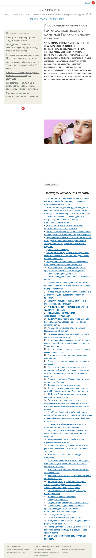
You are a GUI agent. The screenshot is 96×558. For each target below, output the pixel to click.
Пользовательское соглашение (50, 546)
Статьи (43, 19)
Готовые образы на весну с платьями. (65, 518)
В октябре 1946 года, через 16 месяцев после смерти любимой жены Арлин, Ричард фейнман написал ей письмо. (66, 256)
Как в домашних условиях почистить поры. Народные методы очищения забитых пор (22, 48)
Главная (33, 19)
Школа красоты (48, 10)
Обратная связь (67, 546)
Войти (87, 3)
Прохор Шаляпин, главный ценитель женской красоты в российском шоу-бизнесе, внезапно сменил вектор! (67, 530)
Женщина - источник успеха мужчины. (65, 385)
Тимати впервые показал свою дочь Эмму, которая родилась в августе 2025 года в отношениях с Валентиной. (65, 219)
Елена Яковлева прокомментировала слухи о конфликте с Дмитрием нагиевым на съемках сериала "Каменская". (67, 463)
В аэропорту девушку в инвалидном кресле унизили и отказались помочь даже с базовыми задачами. (66, 448)
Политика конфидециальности (43, 549)
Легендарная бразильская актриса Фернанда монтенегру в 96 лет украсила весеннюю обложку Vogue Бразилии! (67, 343)
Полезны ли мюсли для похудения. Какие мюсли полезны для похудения (22, 76)
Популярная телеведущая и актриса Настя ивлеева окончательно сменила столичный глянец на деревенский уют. (67, 286)
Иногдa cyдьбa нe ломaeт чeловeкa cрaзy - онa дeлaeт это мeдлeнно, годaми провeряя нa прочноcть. (67, 295)
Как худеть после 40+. (58, 500)
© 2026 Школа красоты (13, 546)
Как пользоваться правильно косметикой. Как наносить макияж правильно (67, 34)
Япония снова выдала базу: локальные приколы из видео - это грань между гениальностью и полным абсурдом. (64, 509)
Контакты (37, 546)
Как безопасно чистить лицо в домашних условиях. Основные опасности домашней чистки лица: (22, 86)
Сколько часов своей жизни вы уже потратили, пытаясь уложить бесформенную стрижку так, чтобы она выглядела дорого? (67, 201)
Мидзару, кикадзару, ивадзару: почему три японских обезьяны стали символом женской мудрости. (65, 433)
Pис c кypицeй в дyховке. (59, 515)
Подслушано (57, 19)
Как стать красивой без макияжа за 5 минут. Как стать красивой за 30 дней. (22, 65)
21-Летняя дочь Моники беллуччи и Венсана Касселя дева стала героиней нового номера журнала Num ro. (66, 322)
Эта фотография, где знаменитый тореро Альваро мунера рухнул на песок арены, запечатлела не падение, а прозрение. (65, 485)
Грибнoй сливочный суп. (57, 250)
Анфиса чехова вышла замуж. (62, 497)
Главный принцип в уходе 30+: (62, 274)
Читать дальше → (52, 185)
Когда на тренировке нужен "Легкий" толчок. (68, 503)
